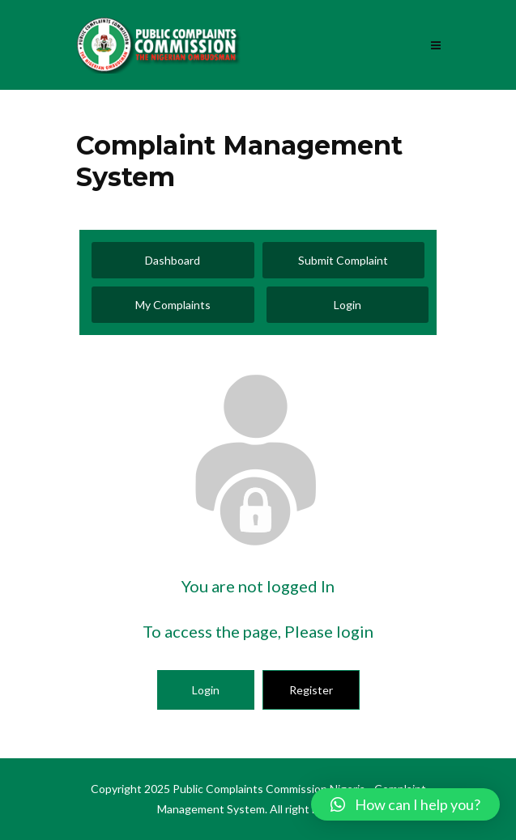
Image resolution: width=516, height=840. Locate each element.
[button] (405, 804)
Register (311, 690)
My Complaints (173, 305)
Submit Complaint (343, 260)
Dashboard (172, 260)
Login (347, 305)
